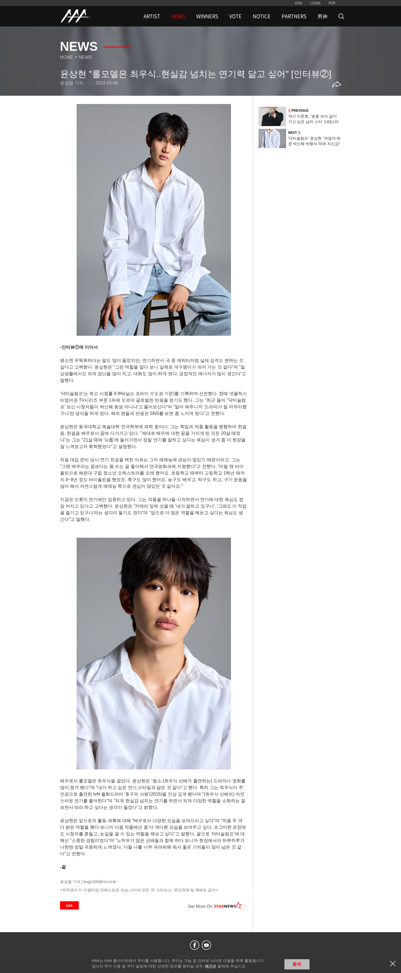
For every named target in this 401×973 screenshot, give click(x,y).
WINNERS (207, 16)
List (69, 905)
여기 (208, 966)
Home (66, 57)
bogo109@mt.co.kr (100, 881)
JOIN (298, 3)
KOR (332, 2)
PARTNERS (294, 16)
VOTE (235, 16)
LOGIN (315, 3)
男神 (322, 16)
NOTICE (262, 16)
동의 (296, 964)
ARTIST (152, 16)
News (85, 57)
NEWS (178, 16)
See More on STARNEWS (217, 905)
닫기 (392, 963)
